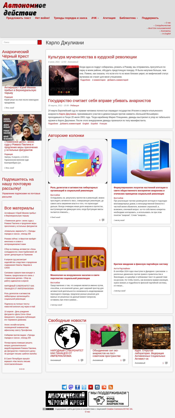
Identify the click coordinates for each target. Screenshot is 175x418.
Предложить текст (18, 17)
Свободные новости (67, 320)
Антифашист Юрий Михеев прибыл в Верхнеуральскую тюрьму (20, 90)
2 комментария (99, 80)
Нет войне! (42, 17)
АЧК (95, 17)
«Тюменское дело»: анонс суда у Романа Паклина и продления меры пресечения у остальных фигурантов (21, 145)
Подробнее (85, 80)
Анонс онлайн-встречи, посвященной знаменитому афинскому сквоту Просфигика (18, 327)
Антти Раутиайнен (122, 268)
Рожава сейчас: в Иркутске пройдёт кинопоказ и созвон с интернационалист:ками (20, 241)
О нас (87, 412)
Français (103, 123)
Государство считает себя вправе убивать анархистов (99, 100)
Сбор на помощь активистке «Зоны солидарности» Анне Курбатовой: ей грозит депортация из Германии (20, 252)
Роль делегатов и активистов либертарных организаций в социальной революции (17, 296)
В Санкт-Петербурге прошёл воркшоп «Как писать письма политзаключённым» (17, 361)
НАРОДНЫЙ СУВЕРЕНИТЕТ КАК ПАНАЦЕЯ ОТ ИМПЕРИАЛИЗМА (66, 353)
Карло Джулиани (67, 114)
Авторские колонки (66, 135)
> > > (21, 369)
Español (94, 123)
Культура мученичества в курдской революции (92, 57)
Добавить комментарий (117, 80)
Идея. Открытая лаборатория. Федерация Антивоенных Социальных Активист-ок (150, 354)
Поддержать (150, 17)
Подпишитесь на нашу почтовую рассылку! (18, 184)
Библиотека (129, 17)
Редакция (74, 105)
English (86, 123)
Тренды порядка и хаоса (70, 17)
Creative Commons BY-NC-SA (119, 409)
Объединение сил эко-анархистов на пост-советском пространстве (107, 353)
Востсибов (55, 195)
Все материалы (19, 208)
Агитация (109, 17)
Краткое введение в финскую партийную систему (141, 264)
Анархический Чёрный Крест (15, 53)
